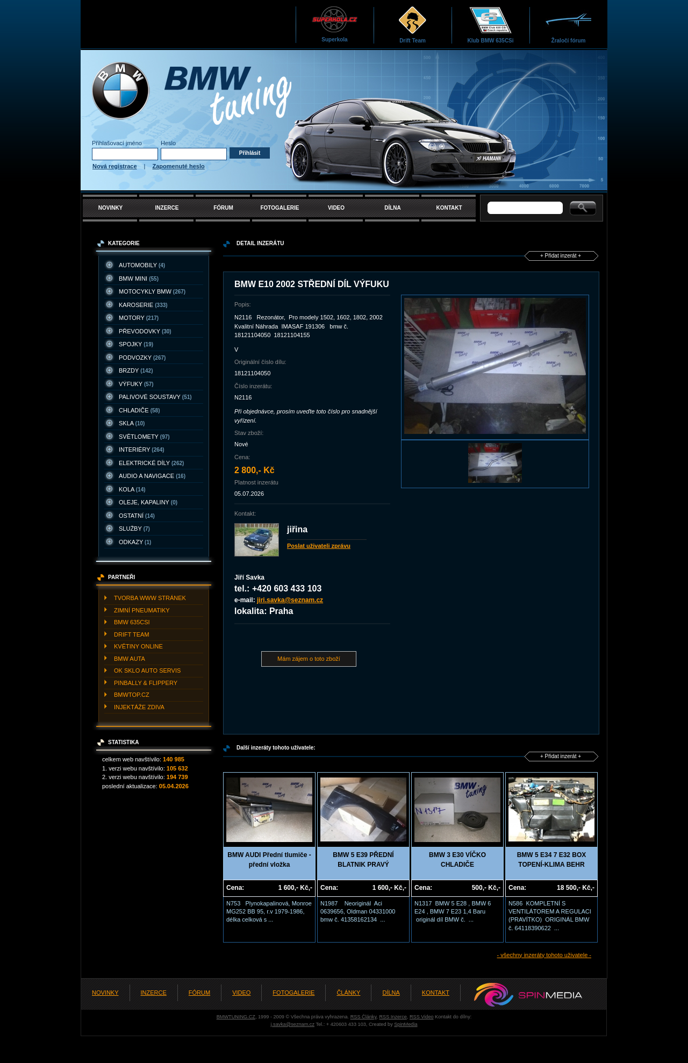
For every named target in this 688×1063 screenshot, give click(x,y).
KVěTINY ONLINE (138, 646)
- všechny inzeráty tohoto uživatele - (544, 955)
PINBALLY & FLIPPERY (145, 683)
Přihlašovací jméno (117, 143)
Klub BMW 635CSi (490, 24)
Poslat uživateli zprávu (318, 546)
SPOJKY (136, 344)
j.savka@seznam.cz (292, 1024)
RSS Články (363, 1016)
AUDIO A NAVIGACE (152, 476)
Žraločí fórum (568, 24)
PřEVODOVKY (145, 331)
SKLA (132, 423)
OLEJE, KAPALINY (148, 502)
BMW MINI (139, 278)
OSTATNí (137, 515)
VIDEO (336, 208)
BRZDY (136, 370)
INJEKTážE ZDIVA (139, 707)
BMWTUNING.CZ (236, 1016)
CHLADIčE (139, 410)
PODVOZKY (142, 357)
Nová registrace (114, 166)
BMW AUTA (129, 658)
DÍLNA (392, 208)
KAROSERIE (143, 305)
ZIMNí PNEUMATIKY (142, 610)
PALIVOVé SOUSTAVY (155, 397)
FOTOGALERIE (279, 208)
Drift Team (412, 24)
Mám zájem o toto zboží (308, 658)
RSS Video (422, 1016)
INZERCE (167, 208)
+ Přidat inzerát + (560, 256)
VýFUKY (136, 384)
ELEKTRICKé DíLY (151, 463)
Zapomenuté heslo (179, 166)
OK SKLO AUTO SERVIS (147, 670)
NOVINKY (110, 208)
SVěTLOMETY (144, 436)
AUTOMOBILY (142, 265)
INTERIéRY (141, 449)
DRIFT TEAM (131, 634)
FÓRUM (223, 208)
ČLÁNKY (348, 992)
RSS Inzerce (392, 1016)
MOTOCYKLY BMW (152, 291)
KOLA (132, 489)
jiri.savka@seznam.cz (290, 600)
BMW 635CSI (132, 622)
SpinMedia (405, 1024)
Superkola (334, 23)
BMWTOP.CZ (131, 694)
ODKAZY (135, 542)
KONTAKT (449, 208)
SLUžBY (134, 528)
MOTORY (139, 318)
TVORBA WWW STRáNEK (150, 598)
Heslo (168, 143)
